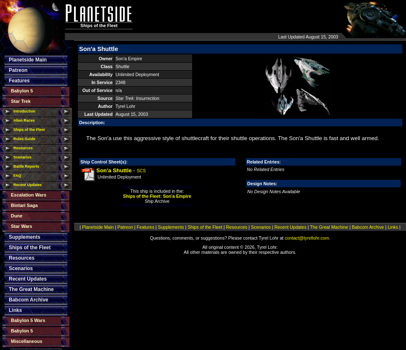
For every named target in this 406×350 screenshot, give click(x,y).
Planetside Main (28, 60)
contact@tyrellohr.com (307, 237)
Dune (17, 215)
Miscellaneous (26, 341)
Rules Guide (24, 139)
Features (19, 81)
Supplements (24, 237)
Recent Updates (27, 185)
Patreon (18, 70)
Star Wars (21, 226)
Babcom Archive (28, 300)
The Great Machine (31, 289)
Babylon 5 (22, 90)
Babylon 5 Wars (28, 320)
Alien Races (24, 120)
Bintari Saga (24, 205)
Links (15, 310)
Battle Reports (26, 166)
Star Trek (21, 101)
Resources (23, 148)
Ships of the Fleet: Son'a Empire (157, 196)
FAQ (17, 176)
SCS (141, 170)
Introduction (24, 111)
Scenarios (22, 157)
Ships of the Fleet (29, 130)
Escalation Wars (28, 194)
